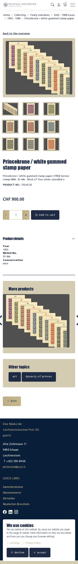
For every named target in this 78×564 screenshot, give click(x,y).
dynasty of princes (39, 375)
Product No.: (12, 184)
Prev (8, 323)
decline (18, 552)
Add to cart (45, 214)
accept (39, 552)
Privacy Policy (31, 543)
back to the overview (16, 33)
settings (13, 543)
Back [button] (12, 400)
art (15, 375)
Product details (13, 239)
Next (70, 323)
